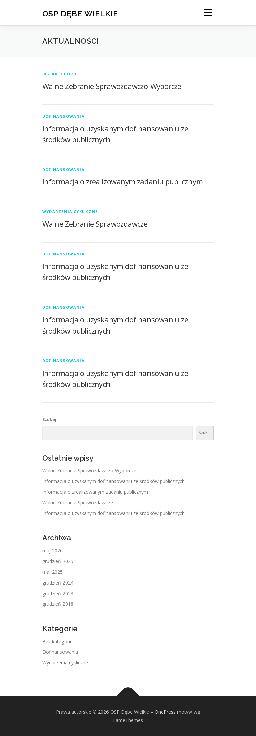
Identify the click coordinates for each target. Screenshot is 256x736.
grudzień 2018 (57, 604)
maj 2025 (52, 572)
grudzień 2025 (57, 561)
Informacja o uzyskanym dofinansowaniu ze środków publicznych (113, 481)
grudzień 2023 (57, 593)
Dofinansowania (63, 116)
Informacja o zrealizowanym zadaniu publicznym (122, 181)
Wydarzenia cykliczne (70, 211)
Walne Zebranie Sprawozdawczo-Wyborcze (111, 86)
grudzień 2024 (57, 582)
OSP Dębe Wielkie (80, 13)
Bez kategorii (59, 73)
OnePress (165, 712)
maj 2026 (52, 550)
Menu (207, 12)
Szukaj (49, 419)
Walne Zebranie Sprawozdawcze (94, 224)
